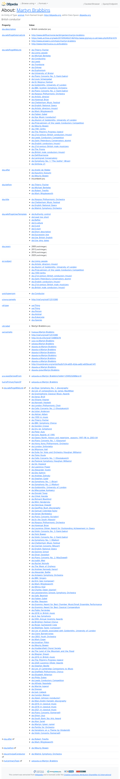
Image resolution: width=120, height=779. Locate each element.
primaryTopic (12, 761)
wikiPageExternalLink (13, 35)
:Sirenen (36, 689)
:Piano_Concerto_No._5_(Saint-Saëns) (49, 76)
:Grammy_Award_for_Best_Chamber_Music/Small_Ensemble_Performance (66, 604)
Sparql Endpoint (110, 4)
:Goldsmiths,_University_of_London (48, 85)
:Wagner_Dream (40, 654)
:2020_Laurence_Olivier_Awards (47, 663)
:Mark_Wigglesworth (42, 111)
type (5, 305)
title (5, 199)
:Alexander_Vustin (41, 469)
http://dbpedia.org (52, 15)
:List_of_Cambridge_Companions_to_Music (52, 668)
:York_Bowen (38, 534)
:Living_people (39, 52)
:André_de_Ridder (40, 170)
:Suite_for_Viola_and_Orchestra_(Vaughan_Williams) (56, 452)
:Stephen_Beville (40, 665)
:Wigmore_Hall (39, 449)
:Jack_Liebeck (38, 692)
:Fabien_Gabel (39, 114)
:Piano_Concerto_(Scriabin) (45, 516)
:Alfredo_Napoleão (41, 683)
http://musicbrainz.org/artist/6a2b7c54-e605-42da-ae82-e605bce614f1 (63, 364)
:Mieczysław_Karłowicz (43, 490)
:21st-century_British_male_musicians (50, 146)
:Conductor (37, 293)
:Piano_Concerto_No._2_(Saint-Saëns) (49, 90)
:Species (36, 320)
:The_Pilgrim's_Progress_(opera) (47, 131)
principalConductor (14, 754)
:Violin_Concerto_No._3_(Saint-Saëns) (49, 531)
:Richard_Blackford (41, 499)
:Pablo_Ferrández (40, 610)
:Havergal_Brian (40, 99)
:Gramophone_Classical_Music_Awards (50, 393)
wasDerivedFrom (11, 376)
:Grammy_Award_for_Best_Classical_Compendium (55, 607)
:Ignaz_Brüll (38, 396)
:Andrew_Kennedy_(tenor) (44, 569)
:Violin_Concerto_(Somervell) (45, 733)
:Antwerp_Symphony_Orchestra (47, 575)
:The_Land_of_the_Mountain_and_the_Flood (52, 651)
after (6, 170)
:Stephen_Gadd (39, 478)
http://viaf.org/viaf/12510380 (44, 299)
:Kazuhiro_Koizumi (41, 172)
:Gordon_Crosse (40, 426)
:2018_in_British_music (43, 613)
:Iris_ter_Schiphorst (41, 429)
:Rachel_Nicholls (40, 563)
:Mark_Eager (38, 639)
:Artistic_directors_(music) (44, 108)
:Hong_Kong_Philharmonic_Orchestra (49, 443)
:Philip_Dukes (39, 677)
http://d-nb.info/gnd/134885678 (46, 337)
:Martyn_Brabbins (44, 382)
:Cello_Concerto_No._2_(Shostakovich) (50, 408)
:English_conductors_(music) (45, 143)
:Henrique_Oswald (41, 505)
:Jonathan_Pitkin (40, 642)
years (6, 246)
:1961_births (38, 128)
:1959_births (38, 273)
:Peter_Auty (38, 431)
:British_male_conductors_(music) (48, 152)
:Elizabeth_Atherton (41, 674)
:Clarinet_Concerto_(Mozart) (45, 546)
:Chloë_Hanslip (39, 496)
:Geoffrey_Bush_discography (45, 507)
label (6, 326)
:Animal (36, 314)
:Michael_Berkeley (41, 55)
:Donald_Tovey (39, 493)
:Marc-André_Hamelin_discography (48, 701)
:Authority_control (41, 214)
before (7, 184)
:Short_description (41, 231)
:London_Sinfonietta (42, 446)
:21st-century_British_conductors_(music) (51, 134)
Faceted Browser (91, 4)
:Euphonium (38, 70)
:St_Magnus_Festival (42, 82)
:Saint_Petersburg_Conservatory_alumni (51, 140)
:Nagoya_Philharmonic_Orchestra (48, 93)
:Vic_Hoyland (38, 464)
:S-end (35, 225)
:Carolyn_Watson (40, 695)
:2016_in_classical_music (44, 703)
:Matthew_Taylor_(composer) (46, 627)
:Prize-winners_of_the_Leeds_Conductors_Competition (57, 123)
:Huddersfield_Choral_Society (46, 648)
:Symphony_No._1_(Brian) (44, 481)
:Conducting (38, 58)
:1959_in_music (39, 417)
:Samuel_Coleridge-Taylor (44, 510)
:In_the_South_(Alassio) (43, 519)
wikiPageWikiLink (11, 50)
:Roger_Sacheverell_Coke (44, 624)
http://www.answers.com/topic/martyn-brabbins (53, 41)
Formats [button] (42, 3)
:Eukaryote (37, 317)
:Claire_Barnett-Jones (42, 633)
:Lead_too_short (40, 217)
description (9, 29)
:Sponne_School (40, 551)
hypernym (8, 293)
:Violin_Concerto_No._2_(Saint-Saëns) (49, 537)
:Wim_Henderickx (40, 502)
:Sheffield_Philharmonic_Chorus (47, 671)
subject (6, 261)
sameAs (9, 299)
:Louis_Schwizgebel (41, 79)
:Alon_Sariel (38, 721)
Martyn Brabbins (33, 10)
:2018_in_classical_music (44, 706)
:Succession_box (40, 234)
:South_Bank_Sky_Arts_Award (46, 718)
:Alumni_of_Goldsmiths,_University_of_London (54, 120)
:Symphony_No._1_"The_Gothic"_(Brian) (50, 161)
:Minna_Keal (38, 586)
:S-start (36, 228)
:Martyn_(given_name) (43, 724)
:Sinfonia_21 (38, 164)
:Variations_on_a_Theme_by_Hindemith (50, 730)
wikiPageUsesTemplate (14, 214)
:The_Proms (38, 149)
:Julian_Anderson (40, 411)
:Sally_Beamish (39, 595)
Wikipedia (39, 775)
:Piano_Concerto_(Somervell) (45, 712)
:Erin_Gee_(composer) (42, 581)
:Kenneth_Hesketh (41, 402)
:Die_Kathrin (38, 472)
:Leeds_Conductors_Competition (47, 137)
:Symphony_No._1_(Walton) (45, 540)
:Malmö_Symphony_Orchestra (46, 208)
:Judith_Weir (38, 560)
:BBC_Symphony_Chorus (44, 423)
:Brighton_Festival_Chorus (44, 622)
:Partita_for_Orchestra (42, 727)
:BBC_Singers (38, 578)
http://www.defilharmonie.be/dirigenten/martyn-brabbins (57, 35)
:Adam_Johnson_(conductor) (45, 698)
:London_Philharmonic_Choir (46, 405)
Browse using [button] (27, 3)
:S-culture (37, 223)
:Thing (35, 305)
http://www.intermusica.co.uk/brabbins (49, 44)
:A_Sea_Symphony (41, 616)
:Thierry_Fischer (40, 50)
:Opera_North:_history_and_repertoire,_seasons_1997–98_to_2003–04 (64, 437)
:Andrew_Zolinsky (40, 475)
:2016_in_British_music (43, 657)
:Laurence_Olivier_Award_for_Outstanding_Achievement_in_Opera (63, 528)
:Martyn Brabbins (42, 332)
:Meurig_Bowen (40, 126)
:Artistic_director (40, 96)
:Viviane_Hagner (40, 399)
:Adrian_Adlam (39, 414)
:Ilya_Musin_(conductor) (43, 117)
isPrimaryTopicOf (11, 382)
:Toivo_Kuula (38, 455)
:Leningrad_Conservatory (44, 158)
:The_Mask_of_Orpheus (43, 566)
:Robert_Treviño (40, 190)
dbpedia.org (85, 15)
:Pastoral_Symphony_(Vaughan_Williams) (51, 461)
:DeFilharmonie (39, 155)
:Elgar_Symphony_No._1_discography (49, 388)
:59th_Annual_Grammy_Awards (47, 619)
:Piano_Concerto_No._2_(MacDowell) (49, 557)
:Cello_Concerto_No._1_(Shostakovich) (50, 458)
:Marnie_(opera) (40, 686)
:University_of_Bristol (42, 73)
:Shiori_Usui (38, 715)
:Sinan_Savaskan (40, 554)
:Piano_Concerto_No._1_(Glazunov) (48, 440)
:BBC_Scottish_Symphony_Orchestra (49, 88)
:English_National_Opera (44, 105)
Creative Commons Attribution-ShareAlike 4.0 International (87, 775)
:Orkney (36, 67)
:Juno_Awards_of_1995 (43, 434)
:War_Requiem (39, 601)
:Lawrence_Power (40, 467)
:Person (36, 311)
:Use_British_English (41, 237)
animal (21, 15)
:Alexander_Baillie (40, 572)
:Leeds (35, 61)
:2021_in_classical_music (44, 709)
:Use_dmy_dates (40, 240)
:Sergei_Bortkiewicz (41, 513)
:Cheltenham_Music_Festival (45, 102)
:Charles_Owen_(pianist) (43, 589)
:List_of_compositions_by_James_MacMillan (52, 391)
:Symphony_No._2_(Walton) (45, 484)
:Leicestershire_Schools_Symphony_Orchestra (53, 592)
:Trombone (37, 64)
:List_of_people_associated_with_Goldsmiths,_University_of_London (63, 630)
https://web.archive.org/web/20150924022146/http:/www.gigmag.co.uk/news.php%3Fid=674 (74, 38)
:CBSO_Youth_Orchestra (43, 636)
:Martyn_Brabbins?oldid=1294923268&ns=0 (56, 376)
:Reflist (35, 220)
